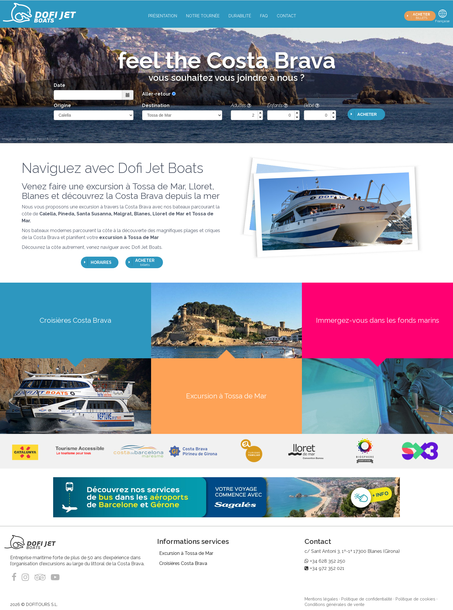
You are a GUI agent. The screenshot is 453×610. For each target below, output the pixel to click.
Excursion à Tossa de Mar (186, 553)
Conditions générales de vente (335, 604)
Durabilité (240, 16)
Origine (62, 105)
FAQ (264, 16)
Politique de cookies (415, 598)
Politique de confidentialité (366, 598)
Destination (156, 105)
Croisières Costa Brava (183, 563)
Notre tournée (203, 16)
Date (59, 85)
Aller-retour (156, 94)
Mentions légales (321, 598)
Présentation (162, 16)
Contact (286, 16)
